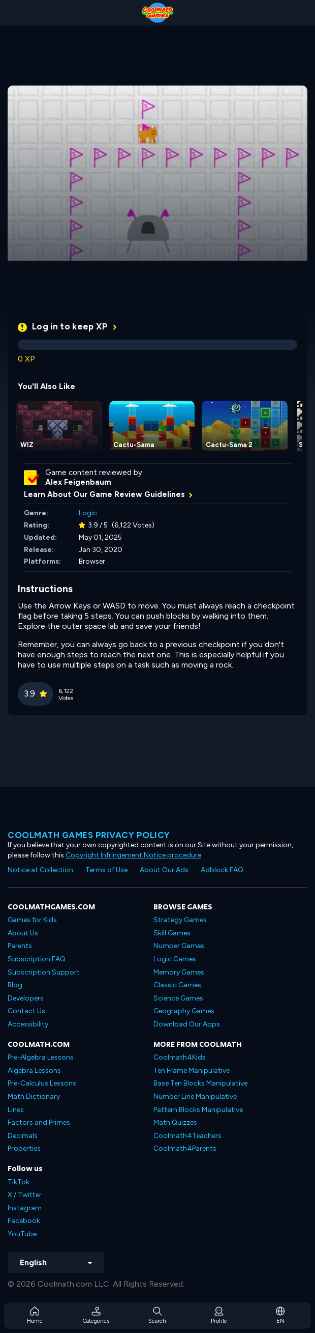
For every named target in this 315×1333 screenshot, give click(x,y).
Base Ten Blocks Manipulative (200, 1083)
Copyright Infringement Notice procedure (133, 855)
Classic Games (177, 985)
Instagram (25, 1208)
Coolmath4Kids (179, 1057)
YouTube (22, 1234)
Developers (26, 998)
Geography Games (183, 1011)
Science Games (178, 998)
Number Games (178, 945)
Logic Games (174, 959)
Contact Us (26, 1011)
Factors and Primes (39, 1122)
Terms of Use (106, 870)
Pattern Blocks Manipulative (198, 1109)
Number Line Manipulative (195, 1096)
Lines (16, 1109)
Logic (88, 513)
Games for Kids (32, 919)
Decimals (23, 1135)
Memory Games (178, 972)
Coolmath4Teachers (187, 1135)
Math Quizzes (175, 1122)
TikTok (18, 1182)
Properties (24, 1148)
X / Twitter (25, 1194)
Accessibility (28, 1024)
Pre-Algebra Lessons (41, 1057)
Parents (20, 945)
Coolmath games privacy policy (89, 835)
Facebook (24, 1220)
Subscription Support (44, 972)
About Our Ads (164, 870)
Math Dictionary (34, 1096)
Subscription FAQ (37, 959)
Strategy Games (180, 919)
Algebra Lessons (34, 1070)
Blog (15, 985)
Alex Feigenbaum (78, 482)
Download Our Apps (186, 1024)
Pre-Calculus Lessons (42, 1083)
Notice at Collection (40, 870)
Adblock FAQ (222, 870)
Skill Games (172, 933)
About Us (23, 933)
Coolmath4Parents (184, 1148)
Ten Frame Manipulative (191, 1070)
